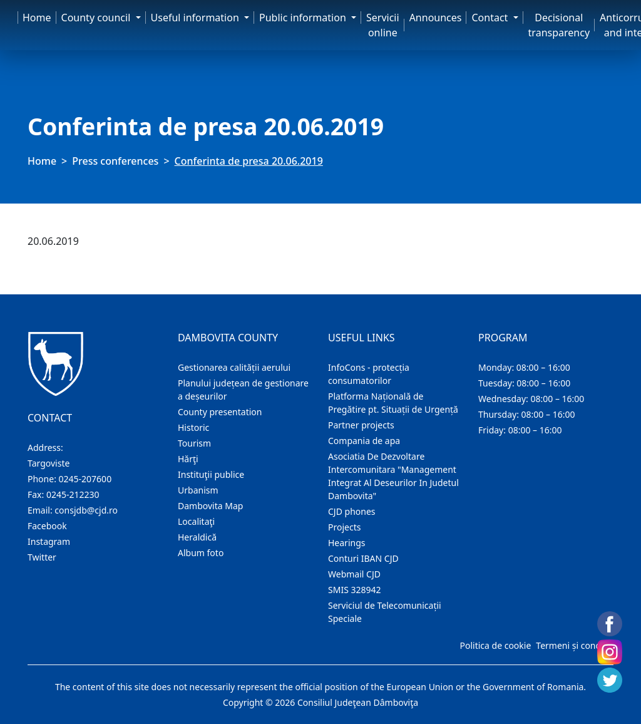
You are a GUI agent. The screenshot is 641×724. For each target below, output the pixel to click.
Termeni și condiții (573, 645)
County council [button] (97, 17)
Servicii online (382, 25)
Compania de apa (364, 441)
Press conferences (115, 161)
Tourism (194, 443)
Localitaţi (196, 521)
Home (37, 17)
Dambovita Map (210, 506)
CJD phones (352, 511)
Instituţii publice (211, 474)
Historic (193, 427)
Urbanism (198, 490)
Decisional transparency (559, 25)
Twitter (42, 557)
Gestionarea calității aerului (234, 367)
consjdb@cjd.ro (86, 510)
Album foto (200, 553)
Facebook (47, 526)
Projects (344, 527)
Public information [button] (304, 17)
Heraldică (197, 537)
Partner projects (361, 425)
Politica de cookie (495, 645)
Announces (435, 17)
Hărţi (188, 459)
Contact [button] (490, 17)
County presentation (220, 412)
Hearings (347, 543)
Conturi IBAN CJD (363, 558)
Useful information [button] (196, 17)
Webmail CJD (354, 574)
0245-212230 (73, 494)
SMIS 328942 (354, 590)
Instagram (49, 541)
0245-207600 (85, 479)
